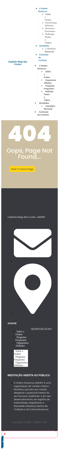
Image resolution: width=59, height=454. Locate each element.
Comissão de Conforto (43, 113)
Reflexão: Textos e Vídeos (50, 38)
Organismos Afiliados (51, 24)
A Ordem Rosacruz (42, 67)
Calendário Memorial (50, 50)
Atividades (44, 46)
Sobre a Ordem (19, 333)
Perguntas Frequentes (50, 30)
